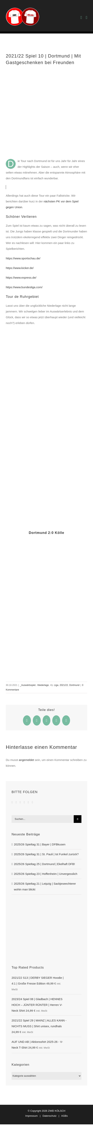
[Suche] (77, 819)
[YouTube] (16, 802)
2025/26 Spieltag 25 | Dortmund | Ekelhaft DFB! (44, 864)
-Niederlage (43, 685)
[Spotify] (28, 802)
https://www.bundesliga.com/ (24, 287)
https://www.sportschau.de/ (23, 258)
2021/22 (64, 685)
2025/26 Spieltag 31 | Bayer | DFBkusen (39, 844)
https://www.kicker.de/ (20, 268)
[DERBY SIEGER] (46, 904)
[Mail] (32, 802)
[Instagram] (20, 802)
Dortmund (74, 685)
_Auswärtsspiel (28, 685)
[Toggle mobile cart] (81, 18)
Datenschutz (49, 1115)
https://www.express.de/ (21, 277)
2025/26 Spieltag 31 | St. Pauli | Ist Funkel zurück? (46, 854)
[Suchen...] (43, 819)
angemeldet (26, 760)
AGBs (64, 1115)
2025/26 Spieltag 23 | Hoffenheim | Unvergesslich (45, 873)
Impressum (31, 1115)
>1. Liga (54, 685)
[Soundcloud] (24, 802)
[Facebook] (12, 802)
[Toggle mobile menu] (86, 18)
